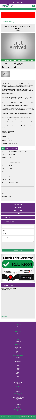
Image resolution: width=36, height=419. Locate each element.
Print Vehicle (18, 207)
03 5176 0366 (20, 1)
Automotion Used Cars (5, 8)
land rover (18, 373)
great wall (18, 360)
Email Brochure (18, 210)
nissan (18, 376)
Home (18, 345)
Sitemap (18, 352)
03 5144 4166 (19, 2)
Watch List (7, 217)
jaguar (18, 366)
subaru (18, 369)
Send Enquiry (18, 250)
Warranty (18, 350)
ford (18, 374)
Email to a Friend (18, 204)
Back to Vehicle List (7, 21)
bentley (18, 357)
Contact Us (18, 351)
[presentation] (11, 244)
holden (18, 368)
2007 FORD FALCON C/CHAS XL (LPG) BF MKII (25, 8)
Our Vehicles (12, 8)
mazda (18, 370)
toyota (18, 372)
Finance (18, 348)
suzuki (18, 365)
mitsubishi (18, 364)
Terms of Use (9, 416)
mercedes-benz (18, 361)
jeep (18, 362)
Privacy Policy (4, 416)
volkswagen (18, 358)
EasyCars (26, 417)
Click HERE (18, 391)
